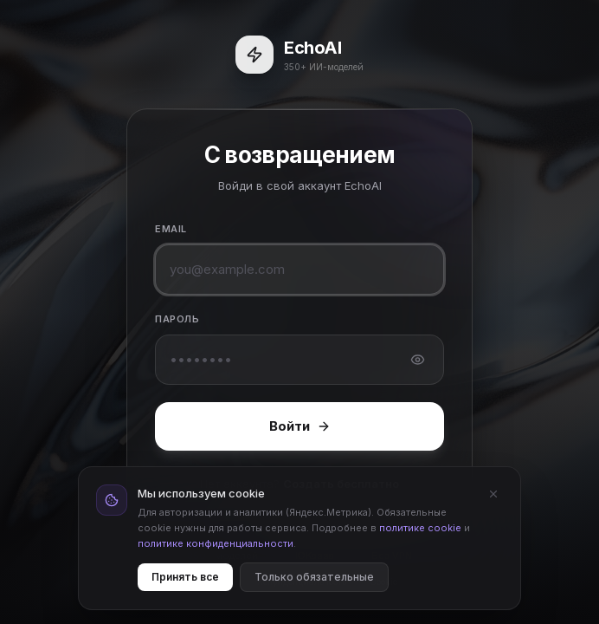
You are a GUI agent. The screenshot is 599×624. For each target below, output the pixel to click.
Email (171, 229)
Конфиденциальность (301, 581)
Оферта (218, 581)
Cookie (383, 581)
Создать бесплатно (341, 484)
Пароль (177, 319)
